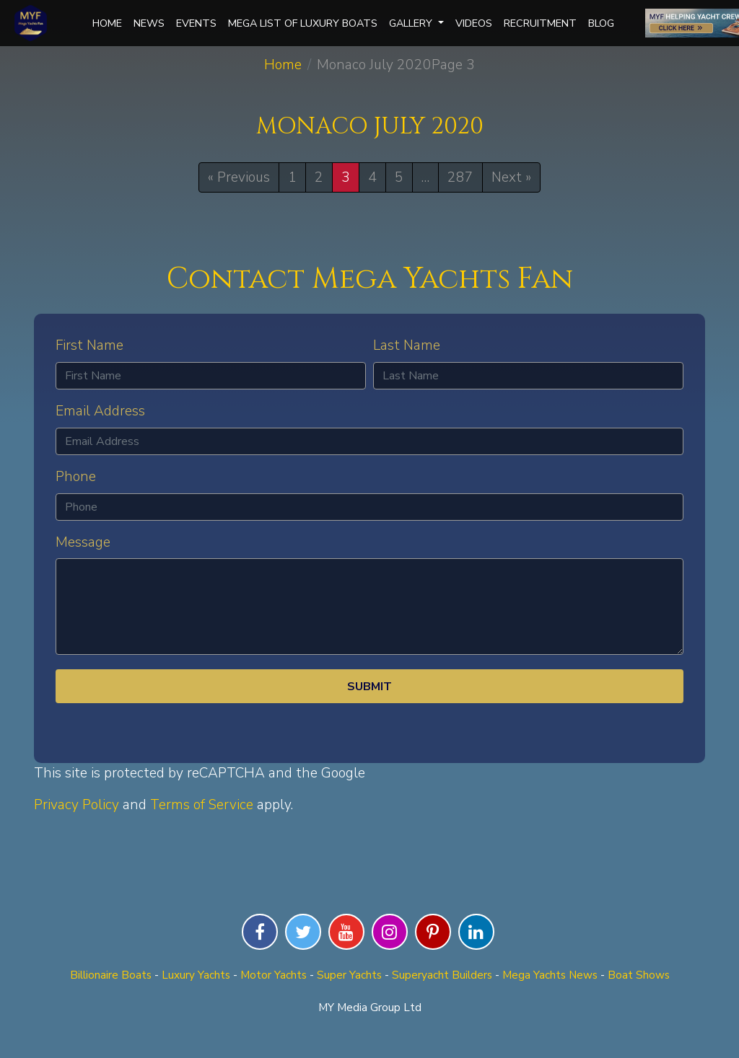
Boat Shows (639, 974)
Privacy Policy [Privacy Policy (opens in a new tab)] (76, 804)
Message (83, 542)
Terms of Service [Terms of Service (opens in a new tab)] (201, 804)
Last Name (406, 345)
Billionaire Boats (111, 974)
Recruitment (540, 23)
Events (196, 23)
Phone (76, 476)
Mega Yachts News (550, 974)
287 (460, 177)
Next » (511, 177)
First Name (89, 345)
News (149, 23)
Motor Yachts (273, 974)
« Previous (239, 177)
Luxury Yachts (196, 974)
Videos (473, 23)
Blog (601, 23)
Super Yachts (349, 974)
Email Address (100, 411)
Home (107, 23)
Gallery (416, 23)
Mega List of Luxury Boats (302, 23)
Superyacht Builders (442, 974)
